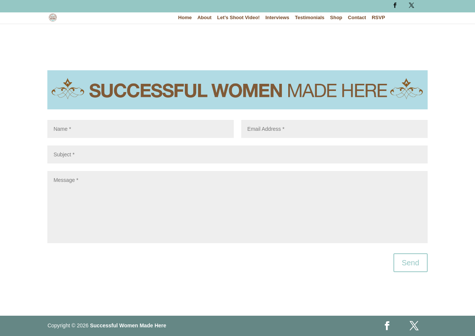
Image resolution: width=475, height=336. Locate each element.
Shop (336, 17)
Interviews (277, 17)
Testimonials (310, 17)
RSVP (378, 17)
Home (185, 17)
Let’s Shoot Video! (238, 17)
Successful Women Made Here (128, 325)
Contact (357, 17)
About (204, 17)
